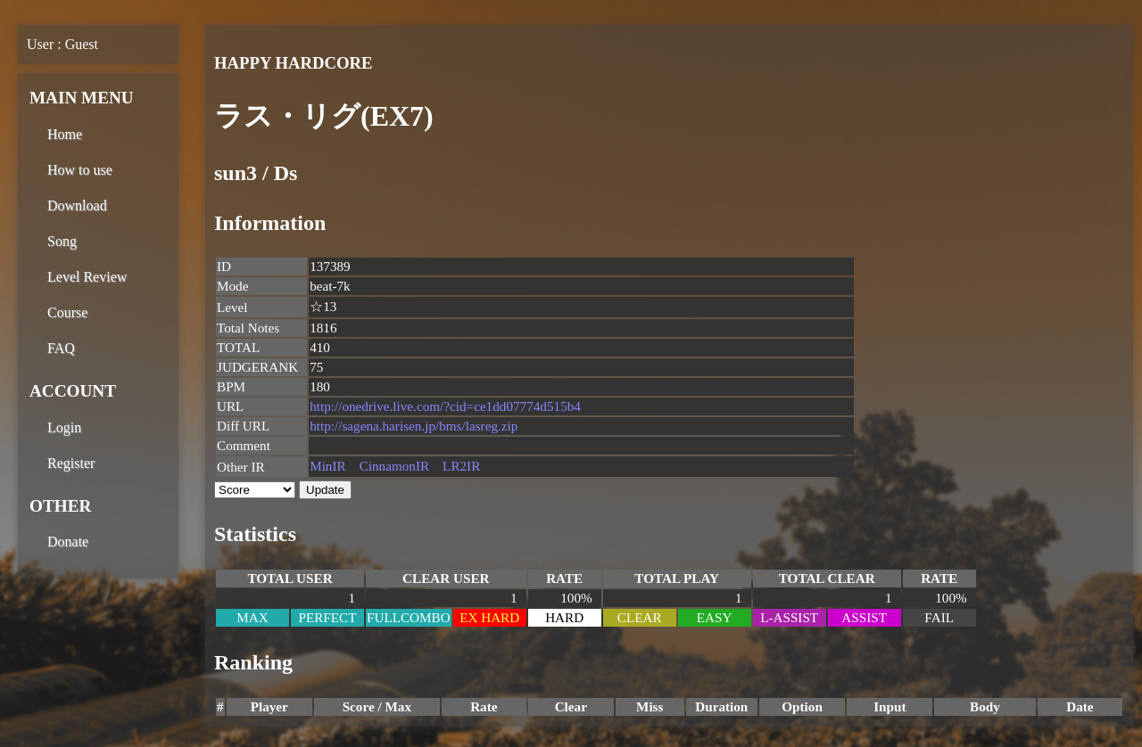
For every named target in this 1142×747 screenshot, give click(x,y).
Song (62, 241)
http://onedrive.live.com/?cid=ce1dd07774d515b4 (445, 406)
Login (64, 427)
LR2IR (461, 465)
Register (71, 463)
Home (64, 134)
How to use (79, 169)
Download (77, 205)
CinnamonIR (394, 465)
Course (67, 312)
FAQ (61, 348)
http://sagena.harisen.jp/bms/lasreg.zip (413, 425)
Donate (67, 541)
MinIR (328, 465)
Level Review (87, 276)
